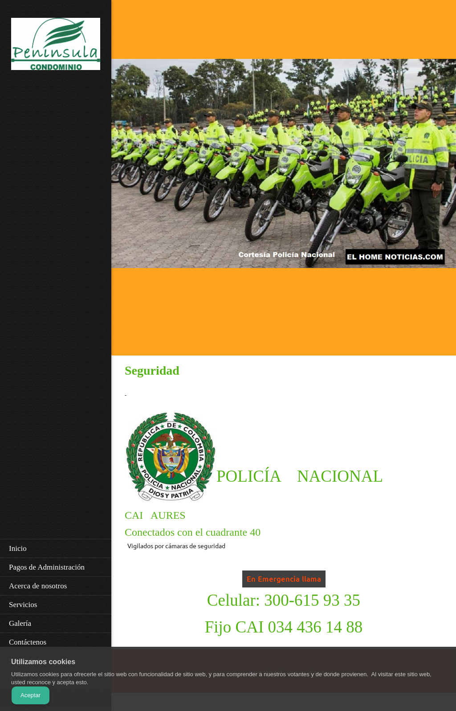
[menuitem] (55, 548)
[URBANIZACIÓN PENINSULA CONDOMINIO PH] (55, 46)
